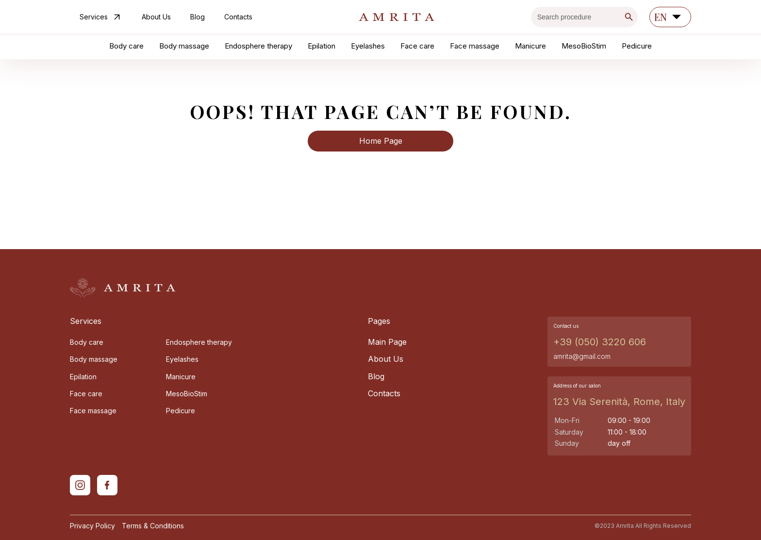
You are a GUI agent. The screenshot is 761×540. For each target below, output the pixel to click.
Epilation (321, 46)
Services (101, 17)
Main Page (387, 342)
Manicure (530, 46)
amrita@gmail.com (582, 356)
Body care (126, 46)
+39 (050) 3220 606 (599, 342)
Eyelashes (368, 46)
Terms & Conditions (153, 526)
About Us (156, 17)
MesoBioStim (584, 46)
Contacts (238, 17)
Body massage (184, 46)
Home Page (380, 141)
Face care (417, 46)
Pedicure (637, 46)
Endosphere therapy (258, 46)
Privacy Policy (92, 526)
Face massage (474, 46)
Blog (197, 17)
